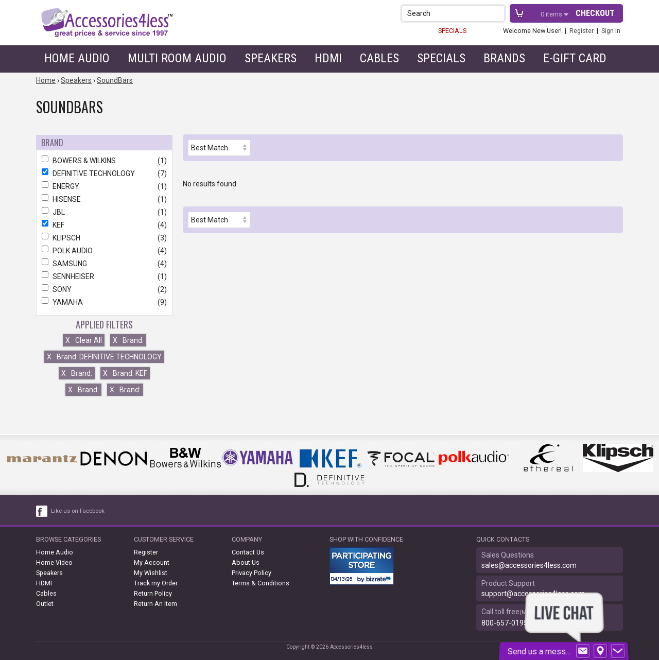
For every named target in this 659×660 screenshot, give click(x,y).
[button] (497, 13)
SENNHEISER (104, 276)
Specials (441, 58)
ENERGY (104, 186)
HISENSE (104, 199)
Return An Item (155, 603)
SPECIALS (452, 30)
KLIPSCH (104, 238)
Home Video (54, 562)
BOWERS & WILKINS (104, 160)
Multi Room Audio (177, 58)
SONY (104, 289)
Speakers (271, 58)
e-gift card (574, 58)
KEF (104, 225)
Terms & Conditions (260, 583)
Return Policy (153, 593)
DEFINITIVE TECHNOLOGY (104, 173)
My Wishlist (150, 573)
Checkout (595, 13)
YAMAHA (104, 302)
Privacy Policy (251, 573)
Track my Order (156, 583)
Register (581, 30)
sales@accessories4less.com (529, 565)
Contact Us (248, 552)
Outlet (45, 603)
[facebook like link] (42, 511)
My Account (151, 562)
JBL (104, 212)
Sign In (610, 30)
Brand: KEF (125, 373)
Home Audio (77, 58)
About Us (245, 562)
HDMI (328, 58)
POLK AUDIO (104, 251)
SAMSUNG (104, 263)
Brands (504, 58)
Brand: (128, 340)
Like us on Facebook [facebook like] (78, 511)
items (552, 14)
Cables (379, 58)
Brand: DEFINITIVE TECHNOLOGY (104, 357)
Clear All (83, 340)
